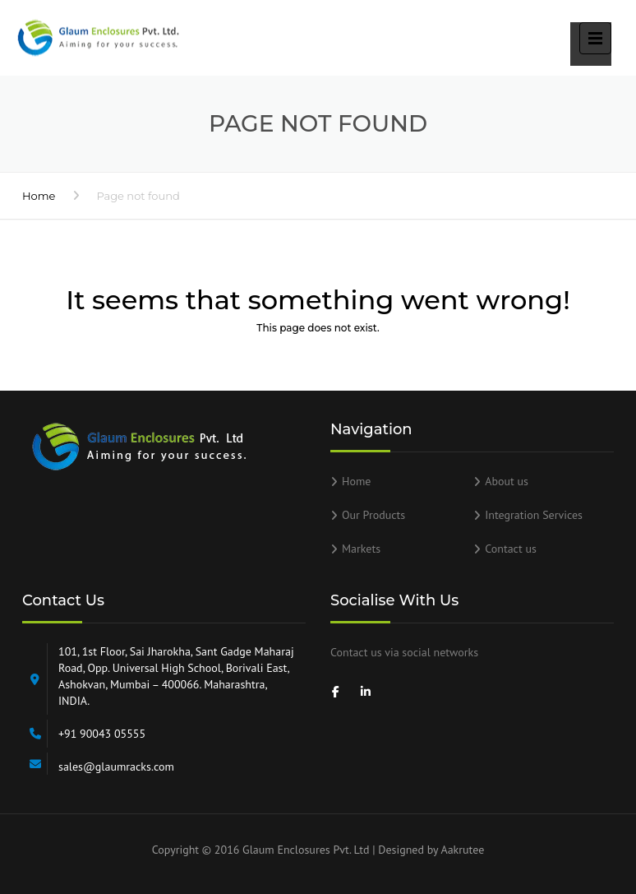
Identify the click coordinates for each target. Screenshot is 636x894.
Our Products (373, 514)
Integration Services (534, 514)
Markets (361, 548)
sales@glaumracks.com (116, 766)
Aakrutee (462, 849)
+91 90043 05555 (101, 733)
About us (506, 481)
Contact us (511, 548)
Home (38, 195)
